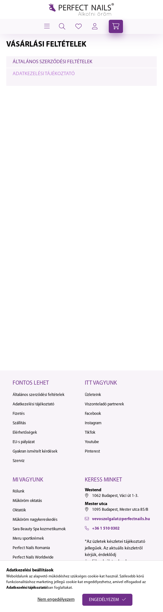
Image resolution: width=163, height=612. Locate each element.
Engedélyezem (104, 600)
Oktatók (19, 510)
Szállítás (19, 423)
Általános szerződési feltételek (52, 61)
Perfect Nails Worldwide (33, 557)
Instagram (93, 423)
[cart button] (116, 26)
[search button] (62, 26)
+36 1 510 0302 (105, 528)
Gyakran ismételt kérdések (35, 451)
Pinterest (92, 451)
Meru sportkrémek (28, 539)
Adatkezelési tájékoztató (44, 73)
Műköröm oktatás (27, 501)
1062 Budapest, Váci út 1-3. (115, 496)
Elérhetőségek (25, 433)
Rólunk (18, 491)
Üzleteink (93, 395)
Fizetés (19, 414)
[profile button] (78, 26)
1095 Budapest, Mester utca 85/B (120, 510)
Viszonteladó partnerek (104, 404)
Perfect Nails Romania (31, 548)
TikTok (90, 433)
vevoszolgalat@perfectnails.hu (121, 519)
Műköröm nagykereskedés (35, 520)
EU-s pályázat (24, 442)
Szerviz (19, 461)
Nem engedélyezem (56, 599)
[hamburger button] (46, 26)
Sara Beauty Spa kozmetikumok (39, 529)
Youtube (92, 442)
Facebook (93, 414)
